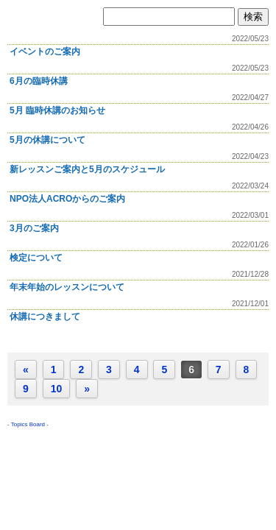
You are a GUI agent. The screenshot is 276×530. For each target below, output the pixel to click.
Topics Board (28, 424)
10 (57, 389)
